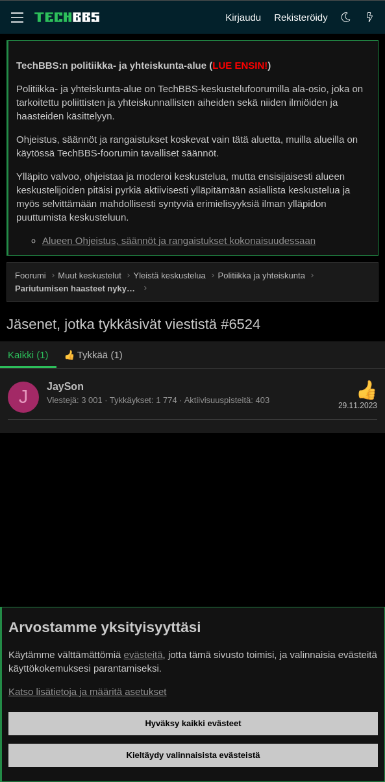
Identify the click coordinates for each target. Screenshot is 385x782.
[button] (345, 17)
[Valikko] (17, 17)
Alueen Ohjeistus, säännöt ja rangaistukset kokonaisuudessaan (179, 240)
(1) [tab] (28, 354)
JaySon (65, 386)
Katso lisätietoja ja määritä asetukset (87, 691)
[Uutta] (369, 17)
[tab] (93, 354)
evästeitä (143, 654)
